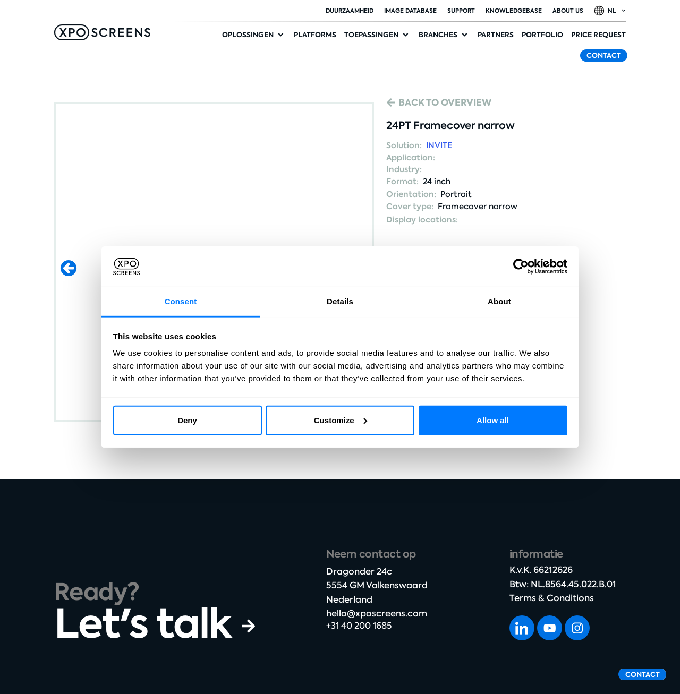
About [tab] (499, 301)
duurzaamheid (349, 10)
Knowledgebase (514, 10)
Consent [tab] (181, 301)
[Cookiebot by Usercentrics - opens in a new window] (520, 267)
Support (461, 10)
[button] (254, 35)
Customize (340, 420)
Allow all (493, 420)
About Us (567, 10)
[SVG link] (102, 32)
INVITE (439, 145)
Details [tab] (340, 301)
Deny (187, 420)
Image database (410, 10)
